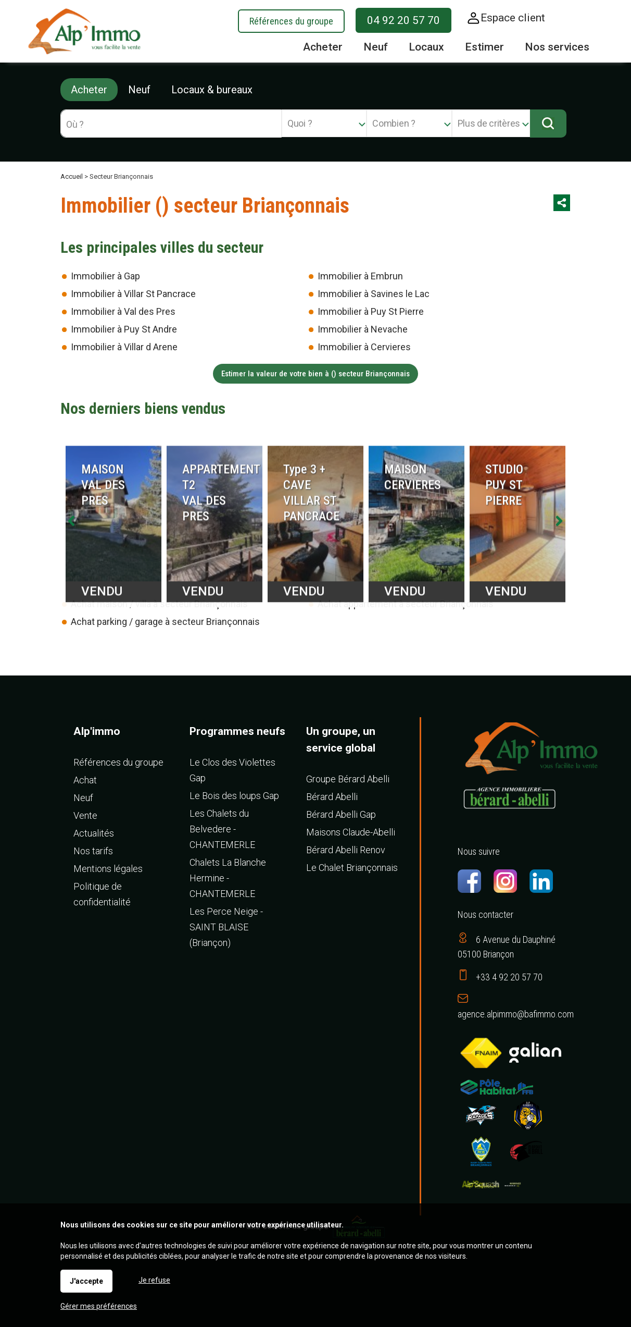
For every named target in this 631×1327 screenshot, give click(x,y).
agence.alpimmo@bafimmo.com (516, 1014)
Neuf (139, 89)
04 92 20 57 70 (403, 20)
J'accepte (86, 1281)
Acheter (89, 89)
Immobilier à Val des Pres (123, 311)
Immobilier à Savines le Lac (374, 293)
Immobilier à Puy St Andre (124, 329)
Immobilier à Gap (105, 276)
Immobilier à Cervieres (364, 346)
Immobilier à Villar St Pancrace (133, 293)
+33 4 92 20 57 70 (509, 977)
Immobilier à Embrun (360, 276)
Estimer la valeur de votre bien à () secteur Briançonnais (315, 373)
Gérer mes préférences (98, 1306)
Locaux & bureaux (212, 89)
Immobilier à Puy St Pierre (371, 311)
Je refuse (154, 1280)
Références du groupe (291, 21)
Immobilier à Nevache (363, 329)
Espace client (513, 17)
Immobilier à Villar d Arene (124, 346)
